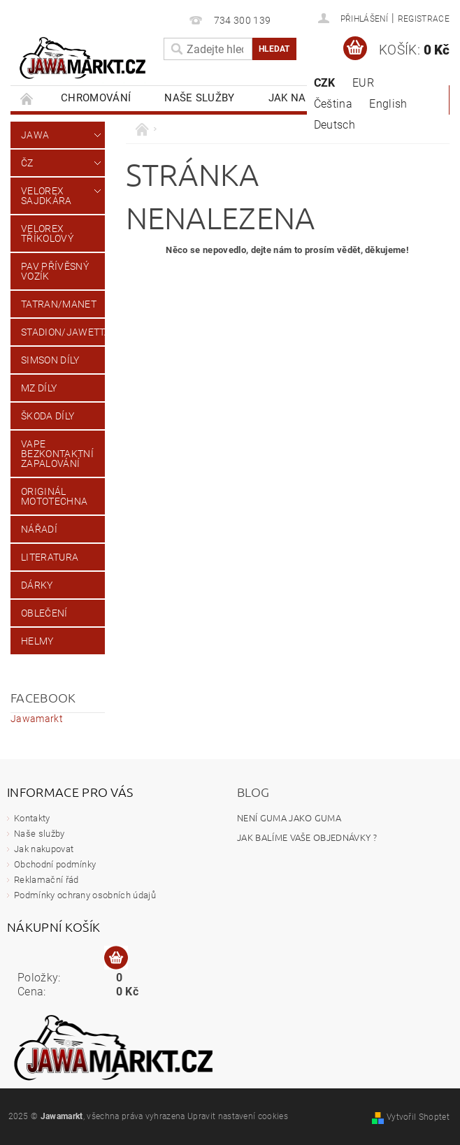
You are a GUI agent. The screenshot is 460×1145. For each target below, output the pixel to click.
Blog (253, 792)
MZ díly (39, 388)
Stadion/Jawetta (63, 332)
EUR (363, 82)
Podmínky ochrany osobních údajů (85, 895)
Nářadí (39, 529)
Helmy (37, 641)
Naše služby (199, 98)
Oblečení (44, 613)
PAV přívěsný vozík (55, 271)
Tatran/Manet (58, 304)
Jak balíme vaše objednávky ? (307, 837)
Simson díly (50, 360)
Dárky (37, 585)
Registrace (424, 19)
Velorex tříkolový (47, 233)
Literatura (49, 557)
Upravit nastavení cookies (237, 1116)
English (388, 103)
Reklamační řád (46, 879)
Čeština (333, 103)
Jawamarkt (36, 718)
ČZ (27, 162)
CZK (325, 82)
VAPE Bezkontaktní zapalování (57, 453)
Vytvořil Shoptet (418, 1117)
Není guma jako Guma (289, 817)
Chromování (96, 98)
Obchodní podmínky (55, 864)
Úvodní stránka (27, 98)
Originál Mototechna (54, 496)
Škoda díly (47, 416)
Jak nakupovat (43, 849)
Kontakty (32, 818)
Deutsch (334, 124)
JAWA (35, 135)
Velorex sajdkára (46, 195)
